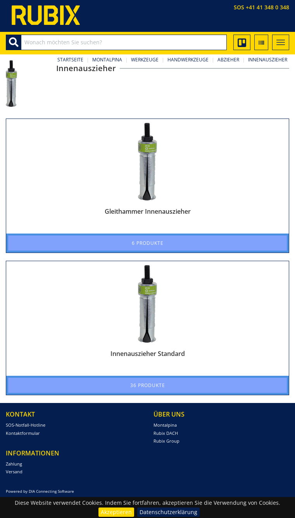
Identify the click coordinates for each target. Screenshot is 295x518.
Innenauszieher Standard (147, 353)
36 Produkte (147, 385)
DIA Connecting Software (51, 491)
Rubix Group (166, 441)
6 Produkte (148, 243)
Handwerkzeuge (188, 59)
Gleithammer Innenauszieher (148, 211)
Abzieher (228, 59)
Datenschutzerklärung (168, 512)
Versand (14, 471)
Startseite (70, 59)
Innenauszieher (267, 59)
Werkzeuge (145, 59)
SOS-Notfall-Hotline (25, 425)
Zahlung (14, 464)
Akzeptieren (116, 512)
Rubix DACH (166, 433)
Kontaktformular (23, 433)
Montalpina (107, 59)
